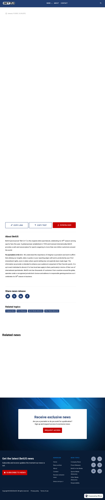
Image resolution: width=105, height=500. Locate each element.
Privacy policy (35, 491)
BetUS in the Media (77, 468)
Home (55, 462)
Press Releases (21, 311)
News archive (57, 465)
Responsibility (75, 483)
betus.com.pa (57, 481)
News (48, 3)
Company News (10, 311)
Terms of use (44, 491)
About (56, 3)
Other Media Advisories (51, 311)
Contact (64, 3)
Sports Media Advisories (36, 311)
